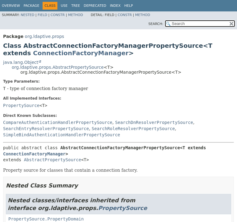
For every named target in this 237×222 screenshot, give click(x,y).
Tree (75, 6)
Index (115, 6)
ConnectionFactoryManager (81, 53)
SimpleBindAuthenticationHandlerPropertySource (61, 134)
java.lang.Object (20, 62)
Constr (58, 15)
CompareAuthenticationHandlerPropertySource (57, 122)
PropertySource (21, 105)
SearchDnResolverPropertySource (154, 122)
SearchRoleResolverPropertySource (133, 128)
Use (64, 6)
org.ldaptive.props (44, 36)
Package (32, 6)
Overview (11, 6)
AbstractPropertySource (52, 159)
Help (128, 6)
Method (75, 15)
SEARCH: (155, 24)
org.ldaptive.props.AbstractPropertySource (58, 67)
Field (42, 15)
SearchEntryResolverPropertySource (46, 128)
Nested (27, 15)
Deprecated (95, 6)
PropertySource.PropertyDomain (46, 218)
